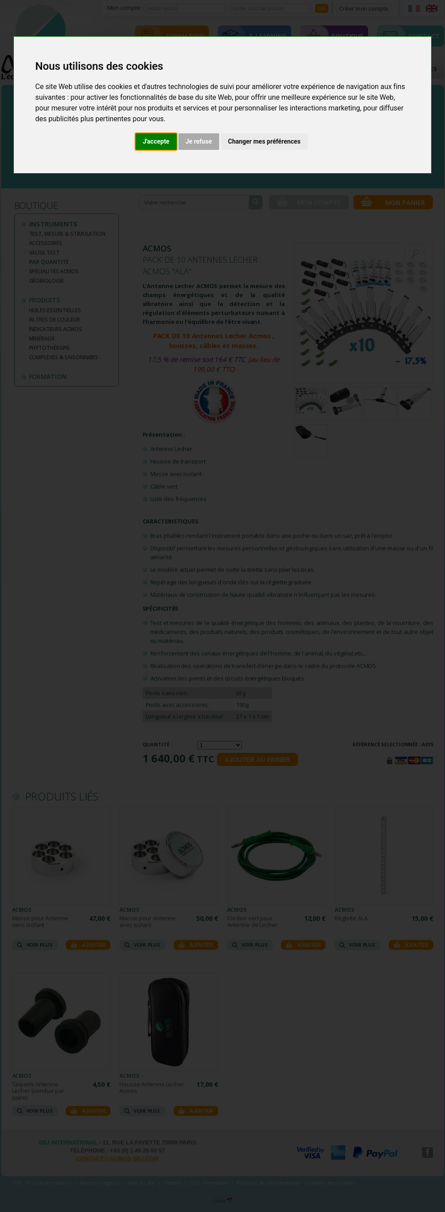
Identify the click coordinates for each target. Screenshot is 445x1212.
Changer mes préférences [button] (264, 141)
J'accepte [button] (156, 141)
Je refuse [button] (199, 141)
